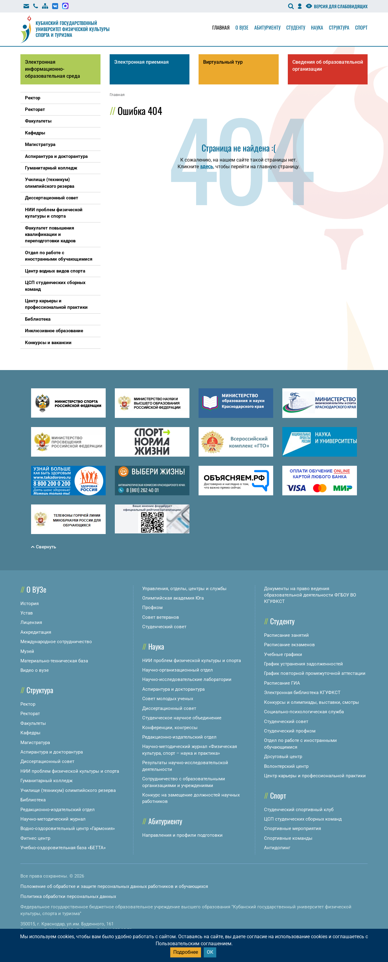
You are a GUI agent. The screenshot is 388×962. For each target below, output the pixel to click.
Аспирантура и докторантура (51, 752)
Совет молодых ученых (167, 698)
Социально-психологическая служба (304, 711)
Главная (221, 27)
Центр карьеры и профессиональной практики (315, 776)
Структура (339, 27)
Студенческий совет (164, 626)
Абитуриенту (267, 27)
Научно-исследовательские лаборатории (186, 679)
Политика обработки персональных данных (68, 896)
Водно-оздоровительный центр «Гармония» (67, 828)
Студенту (295, 27)
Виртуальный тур (223, 62)
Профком (152, 607)
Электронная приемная (141, 62)
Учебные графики (283, 654)
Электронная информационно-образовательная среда (52, 69)
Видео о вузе (34, 670)
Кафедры (30, 733)
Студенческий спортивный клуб (298, 809)
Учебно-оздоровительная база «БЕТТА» (63, 847)
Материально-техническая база (54, 661)
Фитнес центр (35, 838)
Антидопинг (277, 847)
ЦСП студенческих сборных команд (303, 819)
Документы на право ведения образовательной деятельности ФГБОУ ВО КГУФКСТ (310, 595)
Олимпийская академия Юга (173, 598)
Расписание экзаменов (289, 644)
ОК (210, 952)
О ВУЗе (36, 589)
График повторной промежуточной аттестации (314, 673)
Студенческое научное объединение (181, 718)
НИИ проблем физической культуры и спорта (69, 771)
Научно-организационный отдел (177, 670)
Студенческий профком (290, 731)
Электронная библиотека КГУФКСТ (302, 692)
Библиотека (33, 800)
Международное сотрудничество (56, 641)
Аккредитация (35, 632)
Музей (27, 651)
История (29, 603)
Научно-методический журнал (53, 819)
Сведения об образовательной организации (327, 65)
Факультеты (33, 723)
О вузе (242, 27)
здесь (206, 166)
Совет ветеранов (160, 617)
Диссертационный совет (47, 761)
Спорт (361, 27)
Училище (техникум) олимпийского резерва (68, 790)
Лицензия (31, 622)
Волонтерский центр (286, 766)
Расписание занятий (286, 635)
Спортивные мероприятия (292, 828)
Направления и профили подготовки (182, 835)
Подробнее (185, 952)
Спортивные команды (288, 838)
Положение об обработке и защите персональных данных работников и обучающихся (114, 886)
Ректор (27, 704)
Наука (317, 27)
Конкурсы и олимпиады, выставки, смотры (311, 702)
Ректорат (30, 713)
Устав (26, 613)
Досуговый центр (283, 756)
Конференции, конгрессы (170, 727)
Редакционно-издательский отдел (57, 809)
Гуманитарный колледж (46, 780)
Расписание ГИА (282, 683)
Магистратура (35, 742)
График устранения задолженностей (303, 664)
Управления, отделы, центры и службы (184, 588)
